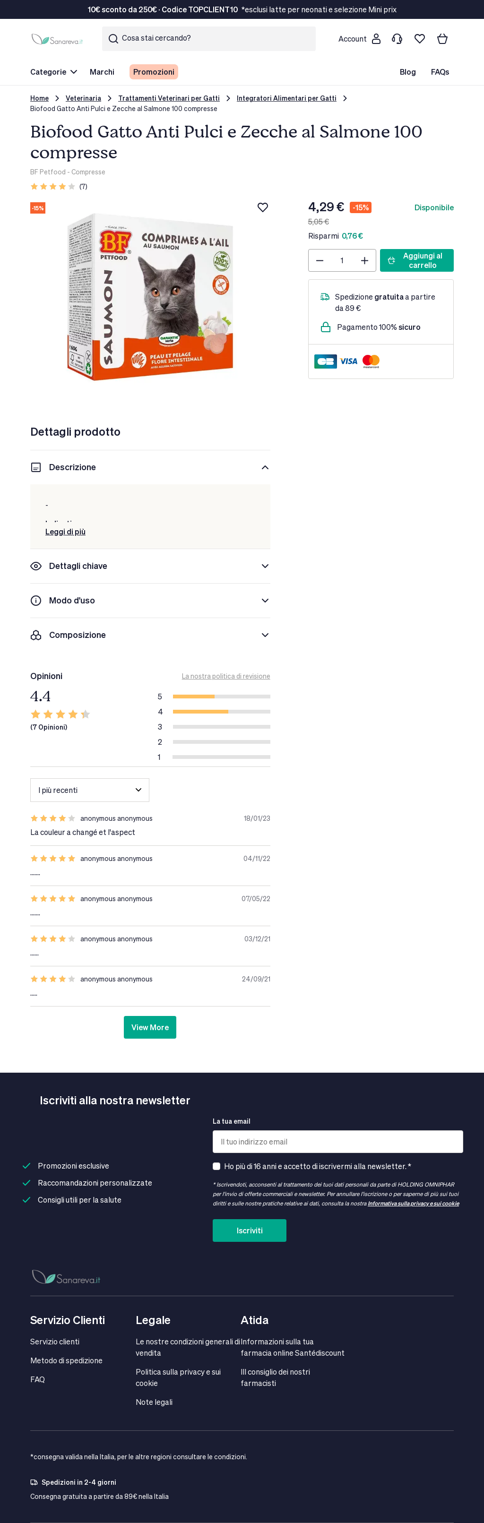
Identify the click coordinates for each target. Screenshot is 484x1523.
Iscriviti (250, 1230)
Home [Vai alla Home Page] (39, 98)
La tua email (232, 1121)
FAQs (440, 71)
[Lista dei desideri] (419, 38)
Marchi (102, 71)
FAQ (37, 1379)
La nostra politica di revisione (226, 676)
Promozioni (153, 71)
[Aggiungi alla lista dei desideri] (262, 207)
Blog (408, 71)
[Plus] (365, 260)
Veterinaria (83, 98)
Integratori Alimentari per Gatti (287, 98)
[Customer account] (359, 38)
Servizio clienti (54, 1341)
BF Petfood (48, 172)
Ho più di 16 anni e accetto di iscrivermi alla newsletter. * (317, 1166)
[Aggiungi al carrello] (417, 260)
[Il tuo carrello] (442, 38)
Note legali (154, 1401)
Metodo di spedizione (66, 1360)
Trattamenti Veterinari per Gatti (169, 98)
